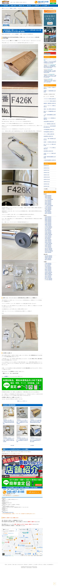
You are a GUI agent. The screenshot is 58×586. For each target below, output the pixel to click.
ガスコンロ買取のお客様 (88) (49, 134)
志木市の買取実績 (48, 201)
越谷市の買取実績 (48, 213)
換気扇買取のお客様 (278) (48, 151)
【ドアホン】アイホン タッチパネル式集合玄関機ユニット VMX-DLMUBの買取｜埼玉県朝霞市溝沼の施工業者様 (50, 62)
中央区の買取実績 (48, 244)
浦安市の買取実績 (48, 273)
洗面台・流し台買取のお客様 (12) (50, 109)
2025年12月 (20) (47, 177)
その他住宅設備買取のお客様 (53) (50, 160)
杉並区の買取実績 (48, 230)
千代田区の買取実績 (48, 243)
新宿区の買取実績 (48, 220)
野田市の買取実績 (48, 277)
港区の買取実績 (47, 238)
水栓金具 (14, 8)
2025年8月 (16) (46, 186)
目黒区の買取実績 (48, 237)
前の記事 (12, 445)
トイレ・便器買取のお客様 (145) (49, 123)
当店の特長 (6, 5)
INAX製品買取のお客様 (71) (49, 131)
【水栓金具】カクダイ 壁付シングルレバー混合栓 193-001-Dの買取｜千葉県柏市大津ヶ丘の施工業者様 (22, 415)
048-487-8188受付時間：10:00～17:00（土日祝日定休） (13, 492)
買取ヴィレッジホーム (5, 8)
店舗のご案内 (13, 5)
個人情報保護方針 (50, 564)
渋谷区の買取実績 (48, 232)
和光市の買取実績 (48, 200)
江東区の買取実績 (48, 223)
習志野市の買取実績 (48, 272)
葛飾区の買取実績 (48, 224)
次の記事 (32, 445)
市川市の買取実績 (48, 268)
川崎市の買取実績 (48, 258)
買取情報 (11, 8)
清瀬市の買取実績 (48, 252)
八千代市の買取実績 (48, 279)
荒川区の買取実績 (48, 228)
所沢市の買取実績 (48, 204)
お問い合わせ (53, 1)
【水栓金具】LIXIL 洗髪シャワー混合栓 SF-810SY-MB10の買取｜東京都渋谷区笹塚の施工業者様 (8, 415)
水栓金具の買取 (50, 69)
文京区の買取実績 (48, 239)
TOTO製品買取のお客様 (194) (49, 129)
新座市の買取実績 (48, 203)
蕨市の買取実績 (47, 210)
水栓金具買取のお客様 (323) (49, 121)
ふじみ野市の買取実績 (49, 205)
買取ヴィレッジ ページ (22, 401)
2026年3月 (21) (46, 170)
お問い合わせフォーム (34, 492)
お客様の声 (37, 5)
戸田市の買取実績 (48, 198)
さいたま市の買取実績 (49, 199)
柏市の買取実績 (47, 265)
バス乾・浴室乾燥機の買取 (52, 64)
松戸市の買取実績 (48, 264)
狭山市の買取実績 (48, 208)
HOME (6, 564)
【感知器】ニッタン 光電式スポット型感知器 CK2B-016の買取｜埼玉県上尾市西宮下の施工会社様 (50, 76)
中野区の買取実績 (48, 240)
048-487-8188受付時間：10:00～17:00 (42, 2)
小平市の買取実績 (48, 247)
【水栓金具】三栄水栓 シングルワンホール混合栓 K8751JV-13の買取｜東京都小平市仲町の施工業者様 (8, 433)
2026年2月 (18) (46, 172)
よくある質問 (44, 5)
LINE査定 (53, 3)
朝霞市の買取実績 (48, 196)
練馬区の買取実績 (48, 218)
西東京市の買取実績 (48, 249)
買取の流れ (29, 5)
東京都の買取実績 (48, 216)
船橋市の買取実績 (48, 269)
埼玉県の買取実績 (48, 195)
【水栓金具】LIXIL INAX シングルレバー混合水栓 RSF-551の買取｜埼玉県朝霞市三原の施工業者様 (22, 433)
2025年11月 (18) (47, 179)
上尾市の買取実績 (48, 209)
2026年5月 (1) (46, 165)
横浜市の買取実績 (48, 259)
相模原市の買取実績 (48, 257)
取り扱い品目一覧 (20, 564)
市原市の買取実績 (48, 270)
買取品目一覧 (21, 5)
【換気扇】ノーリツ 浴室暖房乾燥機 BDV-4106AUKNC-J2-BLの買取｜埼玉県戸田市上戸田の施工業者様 (50, 66)
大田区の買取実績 (48, 225)
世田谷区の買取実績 (48, 234)
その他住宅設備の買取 (51, 74)
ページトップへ (55, 583)
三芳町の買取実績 (48, 206)
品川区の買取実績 (48, 221)
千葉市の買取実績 (48, 267)
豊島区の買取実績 (48, 242)
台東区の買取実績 (48, 233)
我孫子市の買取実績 (48, 274)
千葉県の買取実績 (48, 263)
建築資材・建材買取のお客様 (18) (50, 103)
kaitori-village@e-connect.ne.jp (8, 512)
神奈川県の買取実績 (48, 255)
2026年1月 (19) (46, 174)
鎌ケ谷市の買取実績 (48, 278)
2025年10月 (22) (47, 181)
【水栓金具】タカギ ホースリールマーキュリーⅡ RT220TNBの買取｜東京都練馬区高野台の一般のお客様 (35, 433)
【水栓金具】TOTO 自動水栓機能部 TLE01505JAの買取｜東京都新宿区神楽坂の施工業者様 (35, 415)
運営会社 (45, 564)
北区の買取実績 (47, 229)
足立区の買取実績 (48, 235)
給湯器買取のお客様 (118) (48, 136)
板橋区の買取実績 (48, 219)
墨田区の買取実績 (48, 245)
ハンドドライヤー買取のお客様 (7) (50, 101)
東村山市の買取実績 (48, 248)
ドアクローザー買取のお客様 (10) (50, 98)
